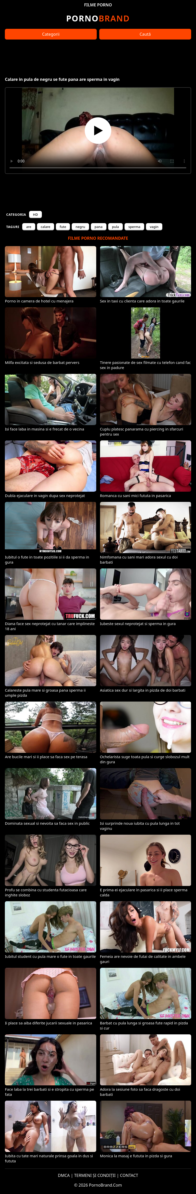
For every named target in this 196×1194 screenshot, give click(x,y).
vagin (154, 226)
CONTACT (129, 1175)
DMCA (64, 1175)
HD (35, 214)
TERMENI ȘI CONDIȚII (95, 1175)
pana (99, 226)
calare (45, 226)
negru (80, 226)
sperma (134, 226)
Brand (98, 18)
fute (63, 226)
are (28, 226)
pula (115, 226)
